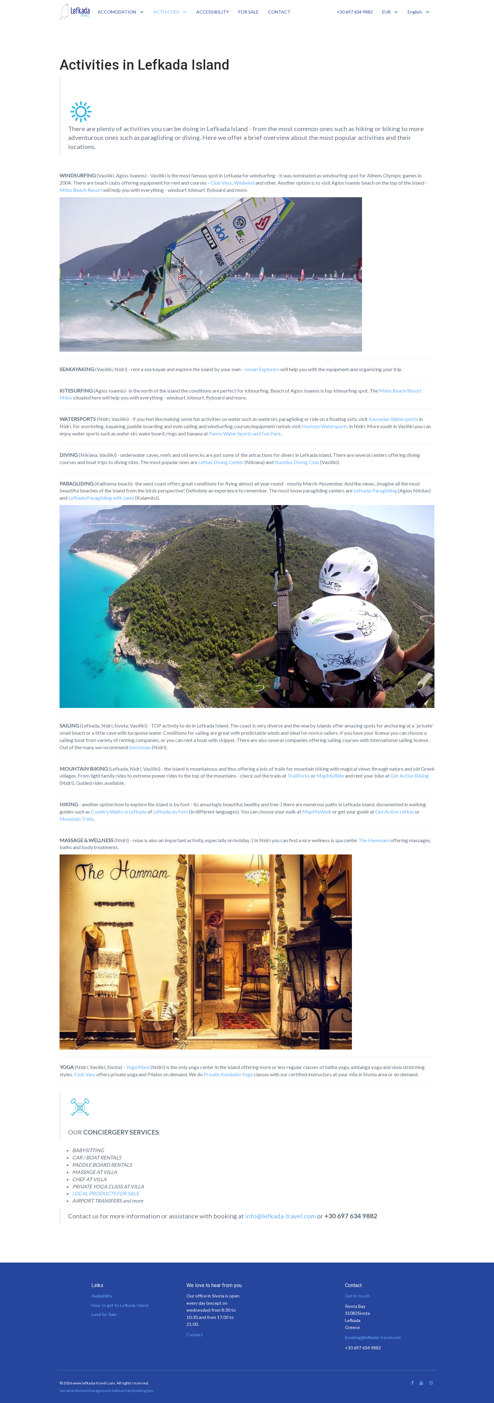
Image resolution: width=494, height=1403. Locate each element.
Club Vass (221, 183)
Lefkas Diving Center (221, 462)
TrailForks (298, 776)
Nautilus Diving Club (296, 462)
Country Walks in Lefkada (118, 811)
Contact (195, 1334)
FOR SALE (248, 11)
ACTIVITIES (166, 11)
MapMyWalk (316, 811)
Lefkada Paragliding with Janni (101, 498)
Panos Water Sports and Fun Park (245, 433)
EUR (390, 11)
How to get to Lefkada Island (119, 1305)
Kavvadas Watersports (393, 419)
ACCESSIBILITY (212, 11)
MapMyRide (330, 776)
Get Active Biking (409, 776)
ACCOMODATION (117, 11)
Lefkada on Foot (170, 811)
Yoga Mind (138, 1067)
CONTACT (279, 11)
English (419, 11)
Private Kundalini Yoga (228, 1074)
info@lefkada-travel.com (280, 1216)
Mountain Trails (77, 819)
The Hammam (374, 840)
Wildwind (244, 183)
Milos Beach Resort (81, 190)
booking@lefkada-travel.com (373, 1337)
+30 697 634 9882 (355, 11)
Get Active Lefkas (394, 811)
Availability (101, 1295)
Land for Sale (104, 1314)
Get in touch (357, 1295)
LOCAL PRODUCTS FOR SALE (105, 1193)
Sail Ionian (140, 747)
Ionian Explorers (261, 369)
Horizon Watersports (325, 426)
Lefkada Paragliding (375, 490)
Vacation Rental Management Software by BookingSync (107, 1390)
